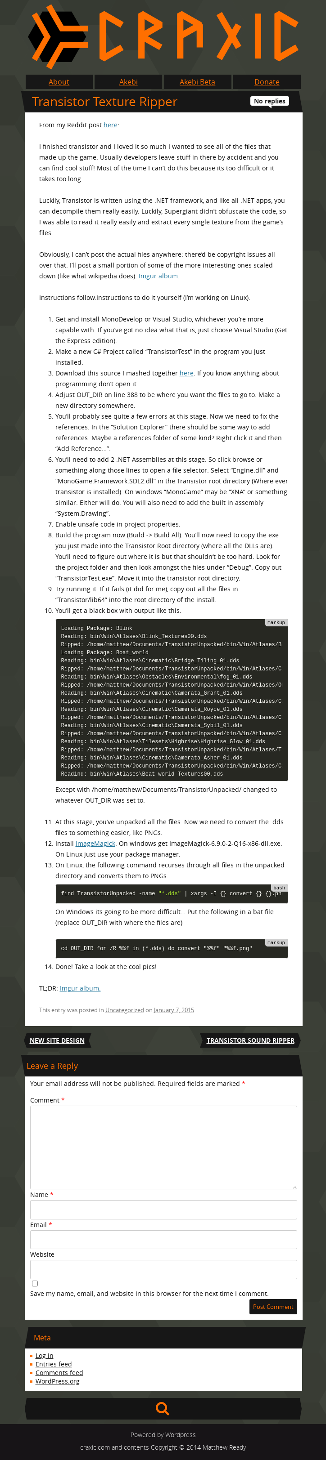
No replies (269, 101)
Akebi (128, 82)
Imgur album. (159, 276)
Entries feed (54, 1364)
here (111, 125)
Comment (47, 1100)
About (59, 82)
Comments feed (59, 1372)
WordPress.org (58, 1381)
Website (42, 1254)
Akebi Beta (197, 82)
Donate (267, 82)
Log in (45, 1355)
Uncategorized (124, 1010)
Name (42, 1194)
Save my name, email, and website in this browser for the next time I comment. (149, 1293)
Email (41, 1224)
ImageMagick (95, 843)
